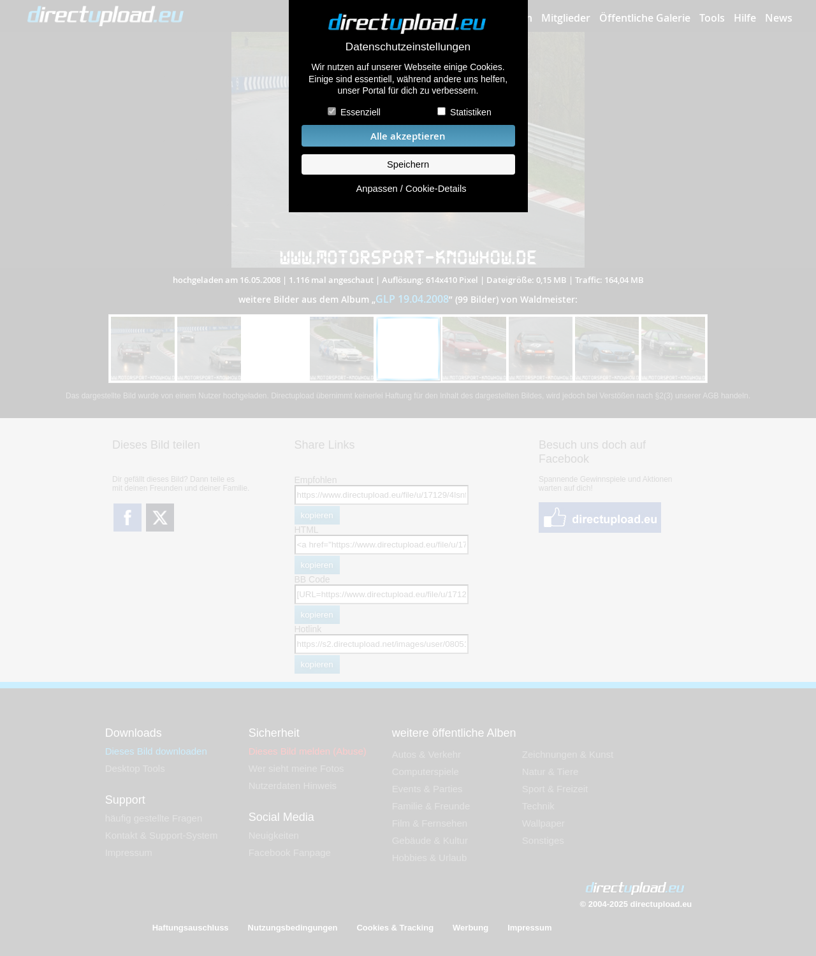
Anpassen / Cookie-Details (411, 189)
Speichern (408, 164)
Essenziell (360, 112)
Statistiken (471, 112)
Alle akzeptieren (408, 136)
